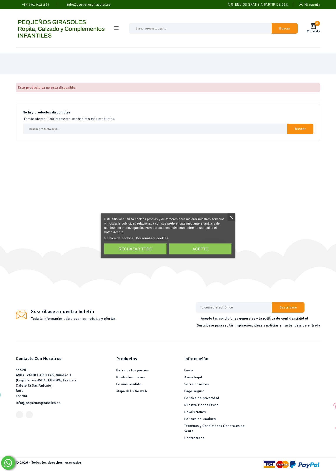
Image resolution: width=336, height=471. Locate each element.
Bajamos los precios (132, 370)
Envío (188, 370)
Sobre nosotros (196, 384)
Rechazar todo (135, 249)
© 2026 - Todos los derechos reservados (49, 462)
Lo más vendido (128, 384)
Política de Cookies (200, 419)
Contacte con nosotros (39, 358)
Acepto (201, 249)
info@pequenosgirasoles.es (38, 403)
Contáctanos (194, 438)
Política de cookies (119, 238)
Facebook (19, 414)
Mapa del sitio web (131, 391)
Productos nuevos (130, 377)
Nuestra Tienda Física (201, 405)
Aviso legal (193, 377)
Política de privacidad (201, 398)
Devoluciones (195, 412)
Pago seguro (194, 391)
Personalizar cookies (152, 238)
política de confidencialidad (285, 318)
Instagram (29, 414)
